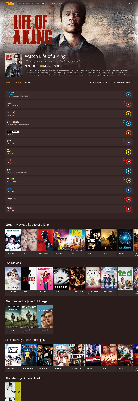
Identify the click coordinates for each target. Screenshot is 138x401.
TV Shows (52, 4)
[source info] (123, 93)
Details (27, 82)
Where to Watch (13, 82)
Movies (61, 4)
